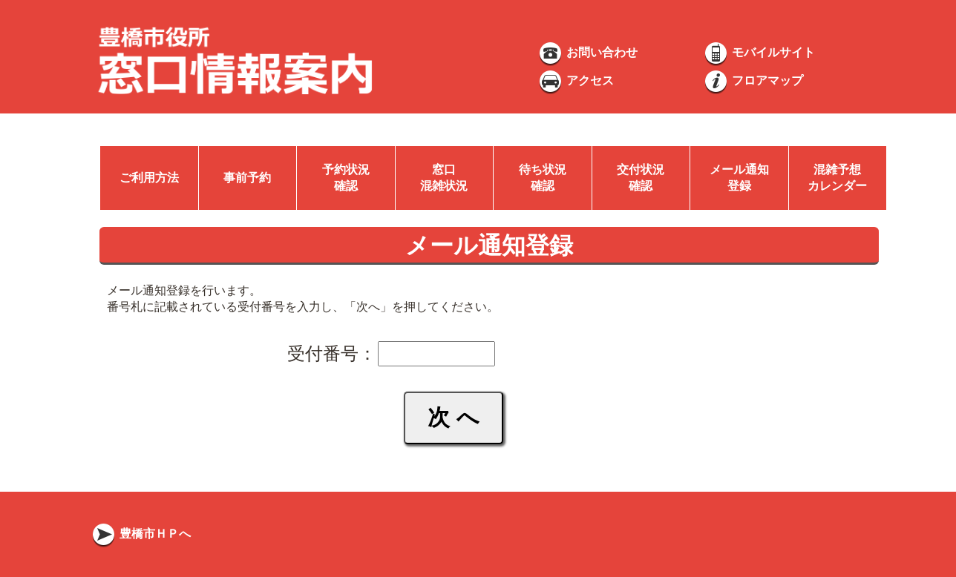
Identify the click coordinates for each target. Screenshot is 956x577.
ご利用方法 (149, 177)
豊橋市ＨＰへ (140, 533)
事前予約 (247, 177)
